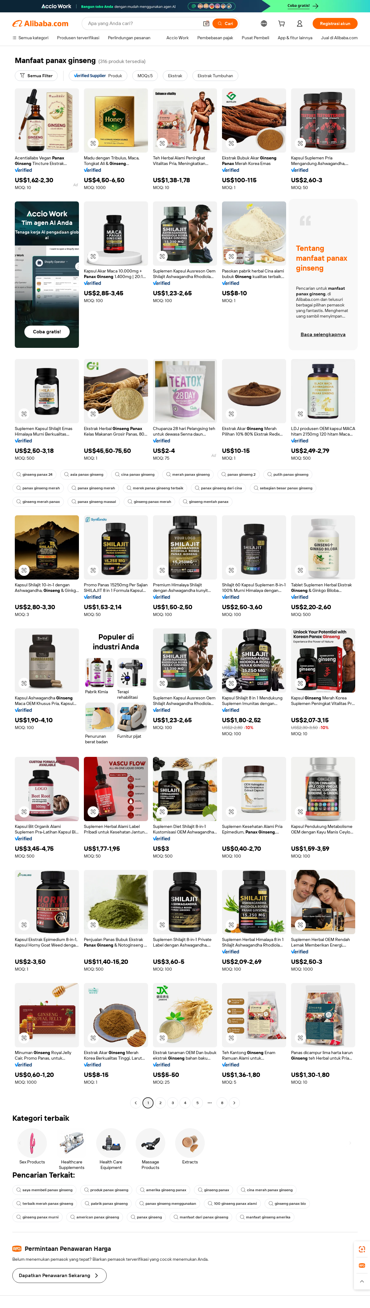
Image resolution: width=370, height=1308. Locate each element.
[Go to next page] (234, 1102)
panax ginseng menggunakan (167, 1203)
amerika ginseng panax (163, 1190)
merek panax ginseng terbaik (155, 488)
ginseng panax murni (37, 1217)
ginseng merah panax (38, 501)
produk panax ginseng (106, 1190)
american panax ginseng (94, 1217)
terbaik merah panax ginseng (44, 1203)
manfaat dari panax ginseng (201, 1217)
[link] (362, 1249)
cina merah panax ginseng (267, 1190)
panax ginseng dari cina (218, 488)
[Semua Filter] (36, 75)
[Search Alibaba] (143, 23)
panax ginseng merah (38, 488)
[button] (206, 23)
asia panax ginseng (83, 474)
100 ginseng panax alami (232, 1203)
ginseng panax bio (287, 1203)
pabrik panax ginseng (106, 1203)
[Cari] (225, 23)
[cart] (282, 24)
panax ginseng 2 (238, 474)
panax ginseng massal (94, 501)
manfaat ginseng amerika (265, 1217)
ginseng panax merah (149, 501)
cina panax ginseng (134, 474)
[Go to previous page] (135, 1102)
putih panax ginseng (287, 474)
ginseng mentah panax (205, 501)
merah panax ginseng (188, 474)
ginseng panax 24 (34, 474)
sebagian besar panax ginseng (283, 488)
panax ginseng (146, 1217)
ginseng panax (213, 1190)
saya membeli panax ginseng (44, 1190)
